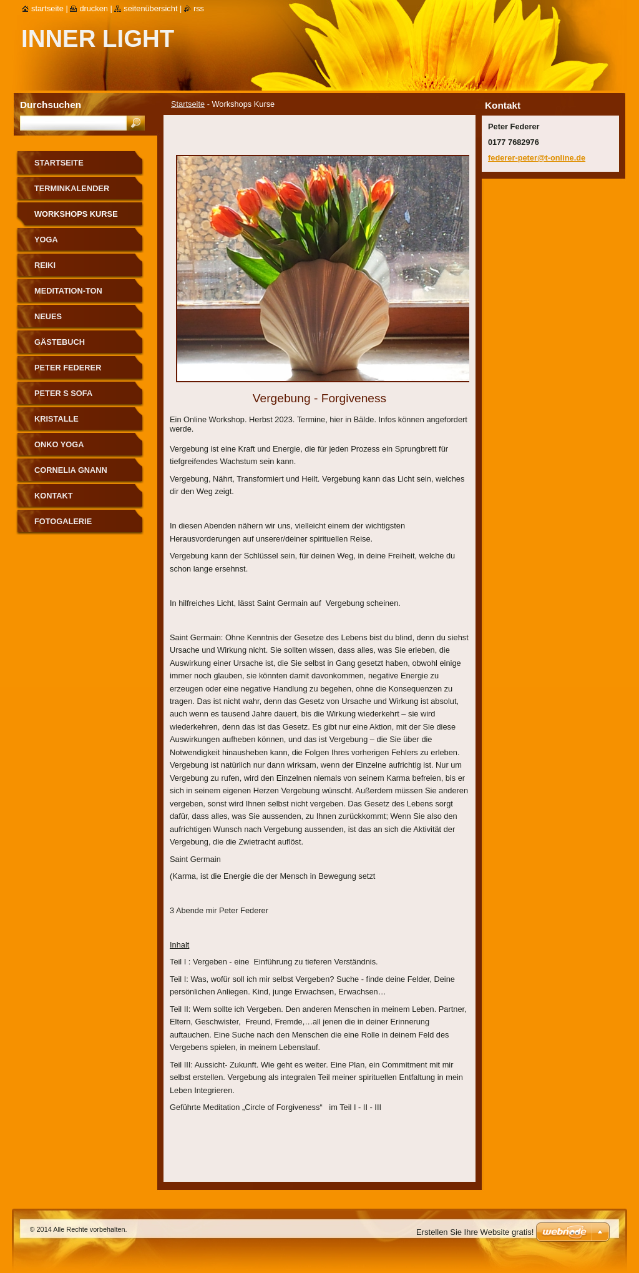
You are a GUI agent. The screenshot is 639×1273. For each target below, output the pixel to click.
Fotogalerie (63, 521)
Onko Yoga (59, 444)
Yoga (46, 239)
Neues (48, 316)
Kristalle (56, 419)
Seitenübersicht (150, 8)
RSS (198, 8)
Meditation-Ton (68, 290)
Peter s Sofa (63, 393)
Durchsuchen (50, 104)
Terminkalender (71, 188)
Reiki (45, 265)
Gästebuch (59, 342)
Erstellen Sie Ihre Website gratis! (475, 1232)
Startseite (188, 104)
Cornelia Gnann (70, 470)
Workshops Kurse (76, 214)
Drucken (93, 8)
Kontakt (53, 495)
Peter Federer (67, 367)
